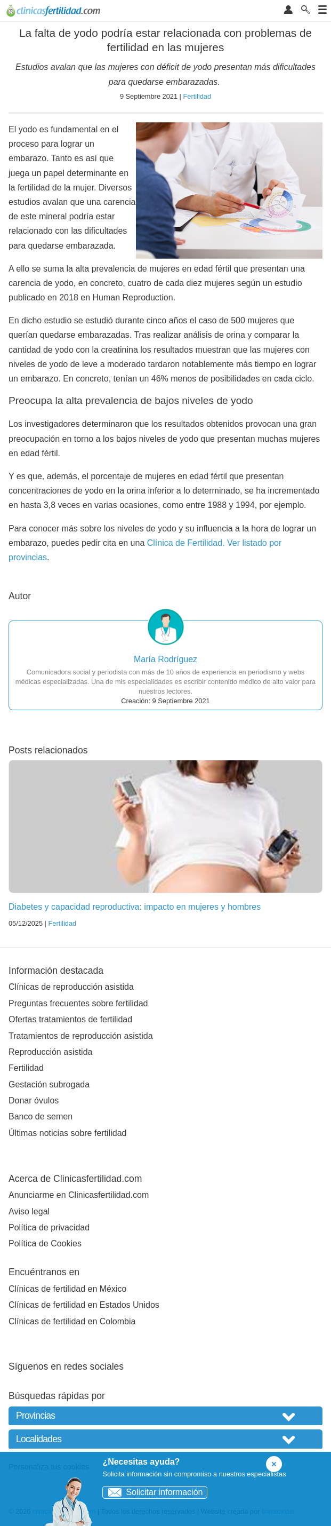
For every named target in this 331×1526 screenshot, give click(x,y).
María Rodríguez (165, 659)
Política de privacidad (49, 1227)
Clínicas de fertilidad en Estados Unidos (84, 1304)
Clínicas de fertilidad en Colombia (72, 1321)
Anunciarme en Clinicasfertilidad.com (79, 1194)
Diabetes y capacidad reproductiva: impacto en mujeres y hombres (135, 906)
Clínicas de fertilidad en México (67, 1288)
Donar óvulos (34, 1100)
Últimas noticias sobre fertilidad (67, 1133)
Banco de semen (40, 1116)
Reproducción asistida (50, 1051)
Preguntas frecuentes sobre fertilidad (78, 1003)
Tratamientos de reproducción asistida (81, 1035)
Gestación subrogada (49, 1084)
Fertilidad (197, 96)
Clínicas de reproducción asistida (71, 986)
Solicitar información (153, 1492)
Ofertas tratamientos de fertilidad (70, 1019)
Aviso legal (29, 1211)
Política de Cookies (45, 1243)
